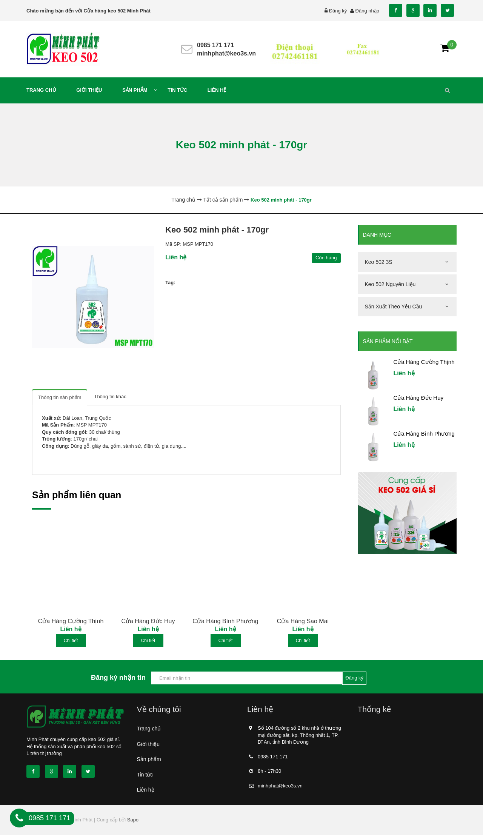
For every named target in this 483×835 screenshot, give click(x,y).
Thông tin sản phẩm (59, 397)
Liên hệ (145, 790)
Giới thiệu (148, 744)
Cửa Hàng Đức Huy (148, 621)
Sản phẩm (149, 759)
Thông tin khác (110, 396)
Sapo (132, 820)
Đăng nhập (367, 11)
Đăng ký (338, 11)
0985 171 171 (215, 45)
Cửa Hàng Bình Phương (225, 621)
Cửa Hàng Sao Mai (303, 621)
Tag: (170, 282)
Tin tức (145, 775)
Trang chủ (149, 729)
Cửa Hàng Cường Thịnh (71, 621)
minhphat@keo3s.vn (226, 53)
